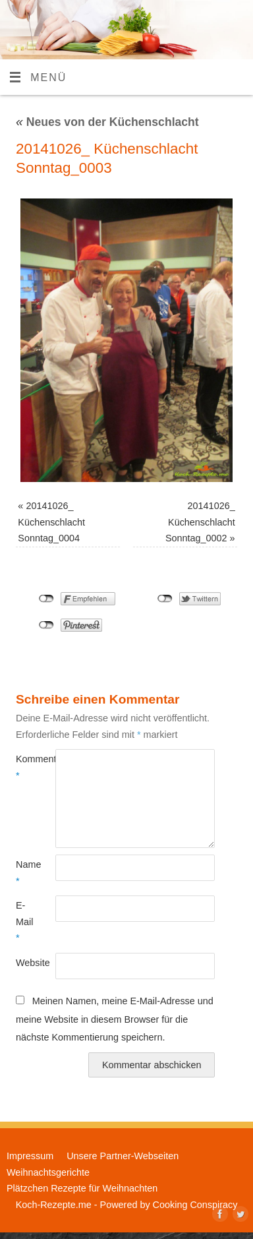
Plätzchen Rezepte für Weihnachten (82, 1188)
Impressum (30, 1156)
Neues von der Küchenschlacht (107, 122)
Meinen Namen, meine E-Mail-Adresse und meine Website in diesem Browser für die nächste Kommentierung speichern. (114, 1019)
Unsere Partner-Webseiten (123, 1156)
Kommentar (26, 767)
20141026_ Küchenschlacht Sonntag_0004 (51, 521)
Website (26, 962)
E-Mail (24, 921)
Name (26, 872)
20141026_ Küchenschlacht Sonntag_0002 (200, 521)
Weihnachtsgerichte (48, 1172)
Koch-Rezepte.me (54, 1204)
